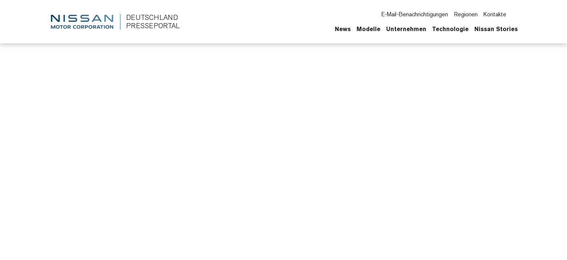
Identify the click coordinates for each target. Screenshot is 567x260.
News (343, 28)
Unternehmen (406, 28)
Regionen (466, 14)
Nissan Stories (496, 28)
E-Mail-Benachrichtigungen (414, 14)
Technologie (450, 28)
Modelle (368, 28)
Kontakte (494, 14)
